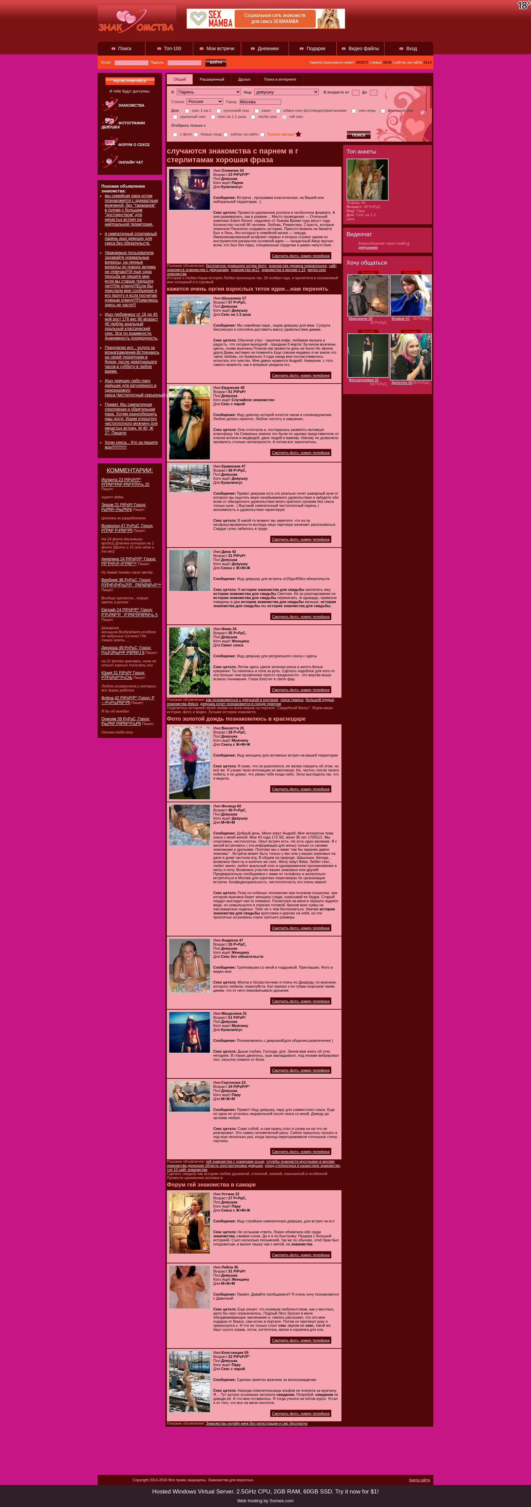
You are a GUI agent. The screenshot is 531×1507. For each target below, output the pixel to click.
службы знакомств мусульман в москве (300, 1161)
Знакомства (131, 105)
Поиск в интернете (280, 79)
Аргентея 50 (402, 382)
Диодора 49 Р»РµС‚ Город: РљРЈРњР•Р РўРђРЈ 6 (126, 650)
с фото (182, 134)
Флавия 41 (401, 318)
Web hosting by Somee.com (265, 1500)
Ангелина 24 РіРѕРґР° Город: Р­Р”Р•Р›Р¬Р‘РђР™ (128, 561)
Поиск (125, 48)
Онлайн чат (130, 162)
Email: (125, 62)
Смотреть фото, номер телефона (301, 256)
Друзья (244, 79)
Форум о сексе (134, 145)
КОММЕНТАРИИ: (130, 470)
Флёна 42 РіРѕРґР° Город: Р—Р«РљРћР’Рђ (128, 700)
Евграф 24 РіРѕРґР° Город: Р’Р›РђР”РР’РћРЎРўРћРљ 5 (129, 612)
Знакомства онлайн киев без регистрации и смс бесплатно (257, 1423)
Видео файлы (364, 48)
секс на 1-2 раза (228, 117)
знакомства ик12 (245, 270)
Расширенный (212, 79)
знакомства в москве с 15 (283, 270)
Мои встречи (220, 48)
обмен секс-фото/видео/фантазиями (311, 110)
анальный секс (397, 110)
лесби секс (264, 117)
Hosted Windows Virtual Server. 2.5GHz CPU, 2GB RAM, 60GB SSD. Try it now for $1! (265, 1491)
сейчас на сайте (240, 134)
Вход (411, 48)
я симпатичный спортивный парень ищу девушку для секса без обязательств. (131, 238)
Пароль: (176, 62)
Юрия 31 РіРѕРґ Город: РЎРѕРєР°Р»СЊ (123, 675)
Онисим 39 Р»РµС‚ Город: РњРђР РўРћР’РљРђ (125, 721)
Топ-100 (172, 48)
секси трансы (291, 700)
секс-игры (364, 110)
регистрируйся (130, 81)
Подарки (316, 48)
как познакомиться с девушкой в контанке (242, 700)
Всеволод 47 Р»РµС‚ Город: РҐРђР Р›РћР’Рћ (127, 528)
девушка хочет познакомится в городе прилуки (240, 704)
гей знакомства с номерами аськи (235, 1161)
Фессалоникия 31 (364, 380)
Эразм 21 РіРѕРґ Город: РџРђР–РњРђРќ (123, 507)
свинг (263, 110)
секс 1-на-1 (198, 110)
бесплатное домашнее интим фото (236, 266)
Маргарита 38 (361, 318)
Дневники (268, 48)
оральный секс (189, 117)
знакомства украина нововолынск (298, 266)
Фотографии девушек (123, 125)
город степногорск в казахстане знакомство (302, 1165)
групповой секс (233, 110)
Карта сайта (419, 1480)
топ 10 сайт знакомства (187, 1170)
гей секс (292, 117)
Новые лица (208, 134)
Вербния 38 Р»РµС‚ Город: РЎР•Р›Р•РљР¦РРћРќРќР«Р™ (131, 582)
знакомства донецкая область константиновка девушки (215, 1165)
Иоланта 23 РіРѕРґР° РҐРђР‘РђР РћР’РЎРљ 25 (125, 482)
